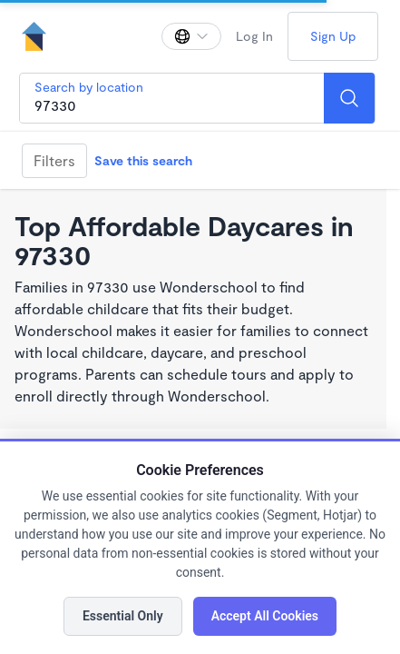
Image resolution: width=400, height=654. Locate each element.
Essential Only (123, 616)
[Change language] (191, 36)
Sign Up (333, 36)
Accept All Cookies (264, 616)
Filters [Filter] (54, 160)
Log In (254, 36)
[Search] (349, 98)
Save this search (143, 160)
